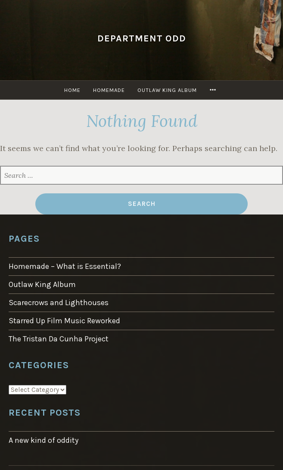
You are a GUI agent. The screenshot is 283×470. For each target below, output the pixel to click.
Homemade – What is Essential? (65, 266)
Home (72, 90)
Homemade (109, 90)
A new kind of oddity (43, 440)
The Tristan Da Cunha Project (59, 339)
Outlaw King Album (167, 90)
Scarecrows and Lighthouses (59, 302)
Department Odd (141, 38)
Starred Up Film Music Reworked (64, 320)
